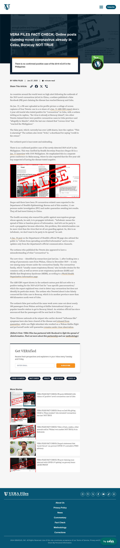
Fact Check (60, 522)
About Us (60, 502)
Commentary (60, 517)
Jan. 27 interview (17, 154)
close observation (65, 327)
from (66, 321)
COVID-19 (71, 378)
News (60, 512)
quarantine (15, 324)
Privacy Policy (60, 507)
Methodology (60, 527)
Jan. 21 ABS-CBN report (61, 109)
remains (47, 327)
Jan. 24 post (16, 238)
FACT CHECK (34, 378)
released (60, 321)
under (54, 327)
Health (47, 378)
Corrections (60, 532)
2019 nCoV (59, 378)
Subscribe (111, 7)
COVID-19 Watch (18, 378)
